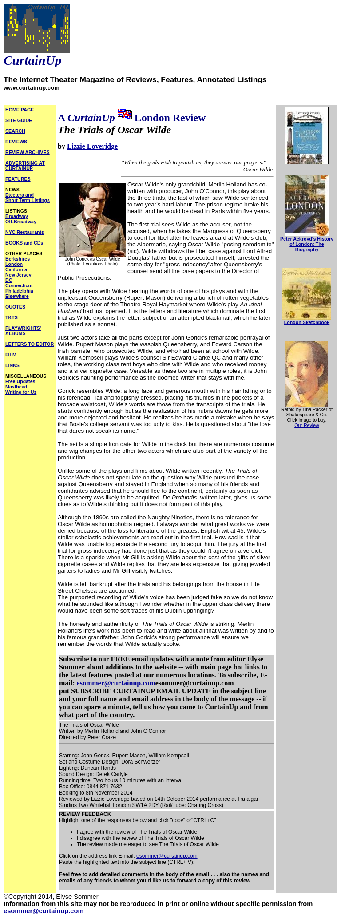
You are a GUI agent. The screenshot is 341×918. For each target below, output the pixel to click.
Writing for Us (20, 392)
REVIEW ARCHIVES (27, 152)
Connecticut (19, 285)
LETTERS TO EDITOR (29, 344)
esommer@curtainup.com (116, 683)
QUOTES (15, 306)
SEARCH (15, 131)
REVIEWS (16, 141)
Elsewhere (17, 296)
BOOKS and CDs (24, 242)
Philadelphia (19, 290)
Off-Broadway (20, 221)
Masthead (16, 386)
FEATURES (18, 179)
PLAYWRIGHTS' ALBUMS (23, 330)
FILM (10, 354)
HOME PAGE (19, 109)
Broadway (16, 216)
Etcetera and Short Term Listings (27, 197)
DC (8, 280)
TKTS (11, 317)
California (16, 269)
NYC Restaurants (24, 232)
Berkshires (17, 258)
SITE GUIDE (18, 120)
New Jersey (18, 274)
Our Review (306, 425)
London (14, 264)
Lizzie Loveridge (92, 146)
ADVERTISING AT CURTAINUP (25, 165)
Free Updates (20, 381)
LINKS (12, 365)
